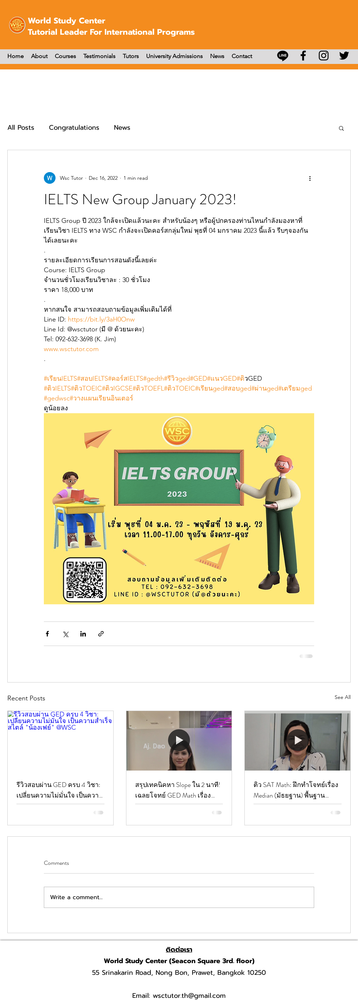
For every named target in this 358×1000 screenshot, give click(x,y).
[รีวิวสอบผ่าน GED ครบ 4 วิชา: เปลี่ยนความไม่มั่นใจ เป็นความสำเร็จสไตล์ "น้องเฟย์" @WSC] (60, 740)
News (122, 127)
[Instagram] (323, 55)
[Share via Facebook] (47, 633)
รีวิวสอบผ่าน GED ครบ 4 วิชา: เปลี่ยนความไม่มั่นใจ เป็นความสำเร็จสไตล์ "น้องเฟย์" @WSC (59, 790)
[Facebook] (303, 55)
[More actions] (309, 178)
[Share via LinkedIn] (83, 633)
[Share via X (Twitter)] (65, 633)
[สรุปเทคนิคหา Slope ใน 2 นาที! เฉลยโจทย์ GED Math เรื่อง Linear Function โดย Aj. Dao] (179, 740)
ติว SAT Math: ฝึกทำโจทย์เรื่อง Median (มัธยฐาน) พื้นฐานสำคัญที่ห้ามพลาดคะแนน (296, 790)
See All (343, 697)
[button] (341, 128)
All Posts (20, 127)
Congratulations (74, 127)
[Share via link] (101, 633)
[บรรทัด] (282, 55)
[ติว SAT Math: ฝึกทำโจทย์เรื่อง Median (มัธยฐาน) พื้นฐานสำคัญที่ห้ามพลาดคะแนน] (297, 740)
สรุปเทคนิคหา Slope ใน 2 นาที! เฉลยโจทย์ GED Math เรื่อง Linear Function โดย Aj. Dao (177, 790)
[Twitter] (344, 55)
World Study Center (66, 21)
